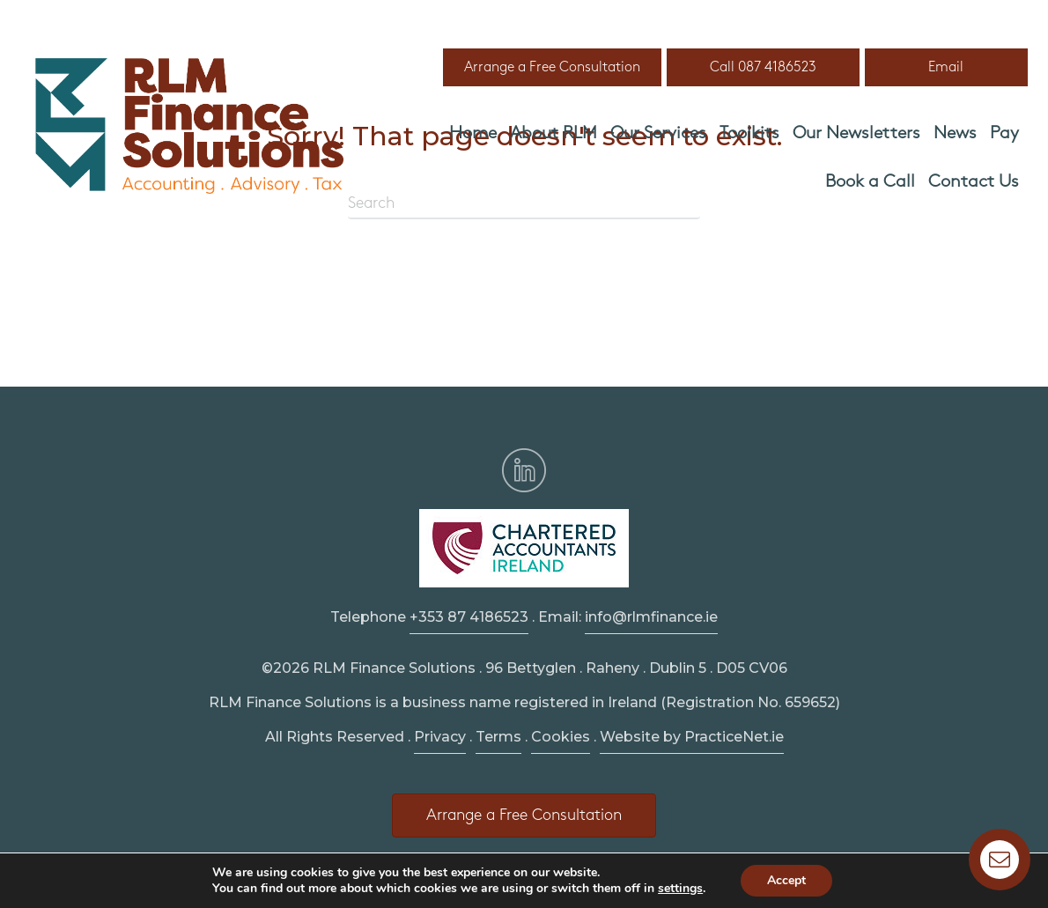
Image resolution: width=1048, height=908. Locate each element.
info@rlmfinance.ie (651, 617)
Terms (498, 736)
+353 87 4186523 (469, 617)
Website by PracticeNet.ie (692, 736)
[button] (552, 67)
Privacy (440, 736)
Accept (786, 880)
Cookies (560, 736)
